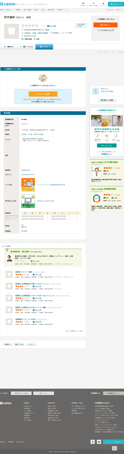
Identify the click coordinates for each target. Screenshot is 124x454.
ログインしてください (107, 91)
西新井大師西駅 (43, 33)
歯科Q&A (27, 418)
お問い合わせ (20, 442)
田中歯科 (59, 9)
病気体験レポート (29, 413)
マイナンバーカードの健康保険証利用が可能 (51, 185)
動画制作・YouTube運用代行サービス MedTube (109, 432)
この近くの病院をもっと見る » (74, 331)
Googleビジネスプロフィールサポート (106, 427)
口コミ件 (53, 26)
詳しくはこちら (106, 145)
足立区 (43, 9)
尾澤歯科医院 (103, 189)
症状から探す (52, 408)
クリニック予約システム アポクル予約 (106, 415)
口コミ (31, 344)
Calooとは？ (28, 406)
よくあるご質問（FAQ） (79, 408)
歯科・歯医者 (27, 9)
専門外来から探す (53, 415)
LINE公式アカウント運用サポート (105, 429)
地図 (47, 30)
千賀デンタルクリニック (32, 284)
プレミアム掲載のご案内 (102, 408)
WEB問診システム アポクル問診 (105, 418)
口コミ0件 (36, 261)
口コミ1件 (38, 274)
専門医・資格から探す (54, 413)
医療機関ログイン (106, 154)
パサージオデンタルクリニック (35, 296)
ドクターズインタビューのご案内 (105, 413)
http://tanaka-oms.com (28, 174)
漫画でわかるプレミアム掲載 (103, 410)
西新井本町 (51, 9)
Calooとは (83, 5)
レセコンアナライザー (101, 420)
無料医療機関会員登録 (81, 25)
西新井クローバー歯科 (23, 272)
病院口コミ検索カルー (6, 9)
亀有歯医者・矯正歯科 (20, 252)
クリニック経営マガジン (102, 422)
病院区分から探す (53, 418)
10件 (115, 198)
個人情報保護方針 (77, 413)
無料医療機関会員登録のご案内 (104, 406)
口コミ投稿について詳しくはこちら (43, 101)
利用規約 (74, 410)
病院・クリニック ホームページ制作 (106, 425)
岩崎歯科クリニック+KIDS (25, 319)
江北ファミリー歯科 (30, 307)
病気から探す (52, 406)
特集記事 (27, 415)
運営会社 (2, 442)
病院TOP (7, 344)
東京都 (36, 9)
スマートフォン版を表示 (113, 442)
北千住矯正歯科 (104, 162)
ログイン (103, 5)
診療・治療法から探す (54, 420)
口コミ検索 (27, 410)
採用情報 (10, 442)
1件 (107, 171)
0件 (107, 198)
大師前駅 (27, 33)
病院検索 (18, 9)
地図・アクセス (19, 344)
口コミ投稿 (27, 420)
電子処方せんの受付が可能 (45, 201)
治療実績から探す (53, 410)
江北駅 (34, 33)
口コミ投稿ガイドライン (79, 406)
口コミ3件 (38, 286)
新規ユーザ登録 (93, 5)
